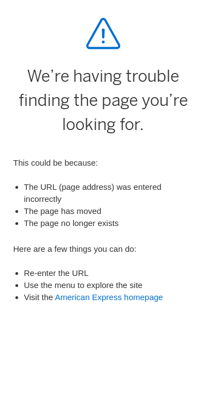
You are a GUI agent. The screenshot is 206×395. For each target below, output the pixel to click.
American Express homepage (109, 297)
